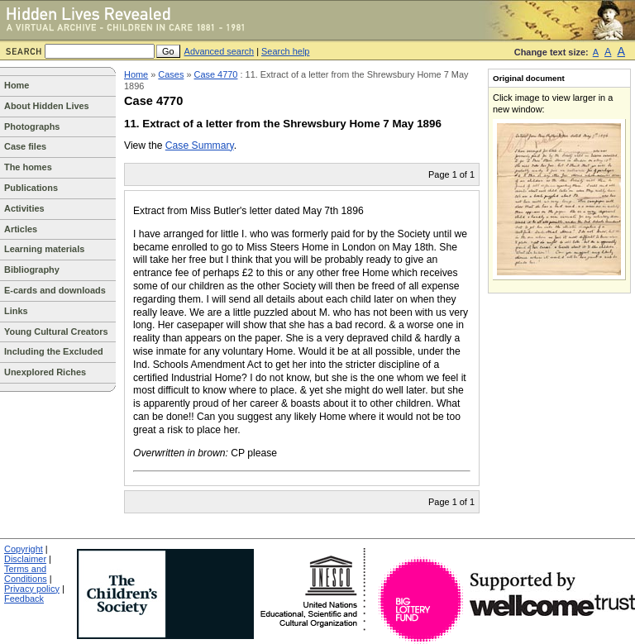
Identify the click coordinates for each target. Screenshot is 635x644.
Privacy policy (32, 589)
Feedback (24, 598)
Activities (24, 208)
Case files (25, 146)
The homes (28, 167)
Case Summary (199, 145)
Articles (20, 229)
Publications (31, 188)
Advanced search (219, 51)
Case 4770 (216, 74)
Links (16, 311)
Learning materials (44, 249)
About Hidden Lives (46, 106)
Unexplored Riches (45, 372)
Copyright (23, 549)
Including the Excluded (53, 351)
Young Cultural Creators (56, 331)
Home (16, 85)
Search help (285, 51)
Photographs (32, 126)
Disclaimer (25, 559)
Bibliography (32, 269)
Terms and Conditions (25, 574)
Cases (171, 74)
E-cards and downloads (55, 290)
